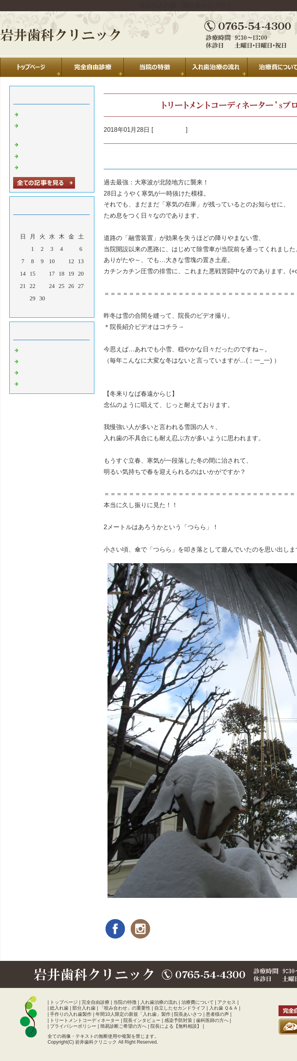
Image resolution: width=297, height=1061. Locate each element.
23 (42, 286)
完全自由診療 (95, 1002)
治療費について (197, 1002)
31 (52, 298)
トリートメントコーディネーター (84, 1020)
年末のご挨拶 (38, 155)
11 (61, 261)
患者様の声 (217, 1014)
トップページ (64, 1002)
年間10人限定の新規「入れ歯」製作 (133, 1014)
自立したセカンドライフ (179, 1008)
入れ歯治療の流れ (159, 1002)
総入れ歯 (59, 1008)
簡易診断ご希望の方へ (123, 1026)
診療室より (35, 361)
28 (23, 298)
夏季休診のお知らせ (47, 114)
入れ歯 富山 (169, 129)
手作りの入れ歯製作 (71, 1014)
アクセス (226, 1002)
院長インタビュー (141, 1020)
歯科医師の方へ (212, 1020)
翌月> (66, 310)
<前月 (37, 310)
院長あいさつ (188, 1014)
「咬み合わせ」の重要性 (124, 1008)
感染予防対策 (178, 1020)
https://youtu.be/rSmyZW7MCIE (229, 327)
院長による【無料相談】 (175, 1026)
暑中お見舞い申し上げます (55, 166)
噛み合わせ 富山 (42, 383)
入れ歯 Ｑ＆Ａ (223, 1008)
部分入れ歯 (84, 1008)
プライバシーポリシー (73, 1026)
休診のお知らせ (41, 144)
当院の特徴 (125, 1002)
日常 (26, 349)
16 (42, 274)
